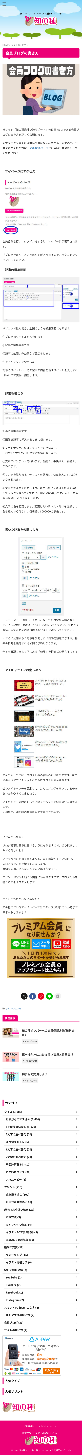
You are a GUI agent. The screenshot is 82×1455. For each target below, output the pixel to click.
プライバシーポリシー (48, 1426)
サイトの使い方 (13, 1008)
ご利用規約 (29, 1426)
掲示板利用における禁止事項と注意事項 (47, 1054)
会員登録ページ (38, 148)
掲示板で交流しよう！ (36, 1074)
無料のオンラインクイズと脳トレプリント (41, 1432)
